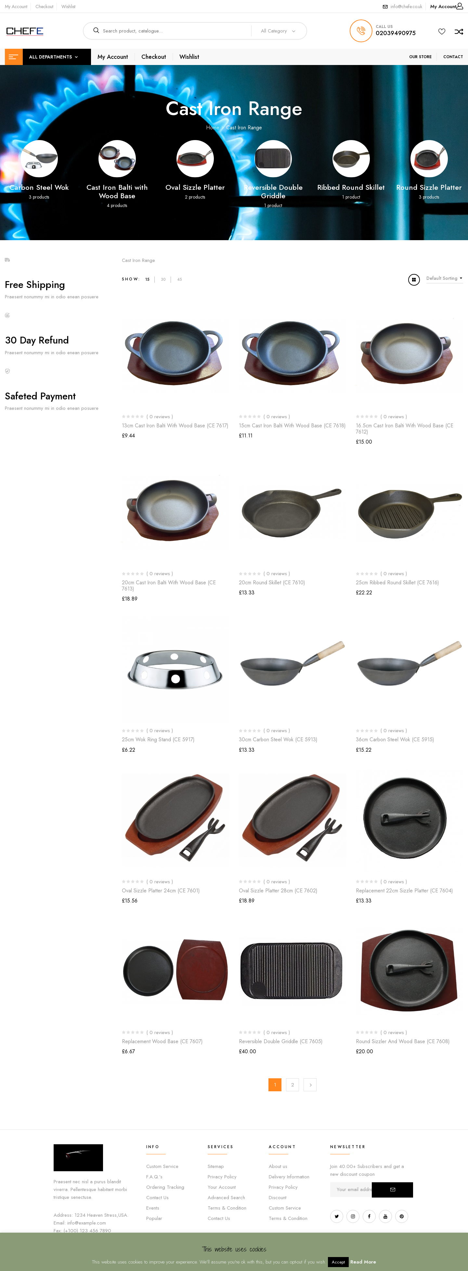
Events (152, 1208)
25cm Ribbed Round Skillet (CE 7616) (397, 582)
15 (147, 279)
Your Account (222, 1187)
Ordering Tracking (165, 1187)
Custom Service (162, 1166)
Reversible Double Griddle (273, 191)
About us (278, 1166)
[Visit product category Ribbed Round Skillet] (351, 158)
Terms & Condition (227, 1208)
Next (310, 1084)
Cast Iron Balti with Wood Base (117, 191)
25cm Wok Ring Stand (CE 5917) (158, 739)
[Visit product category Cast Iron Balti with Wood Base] (117, 158)
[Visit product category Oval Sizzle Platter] (195, 158)
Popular (154, 1218)
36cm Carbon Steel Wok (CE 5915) (395, 739)
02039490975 (396, 33)
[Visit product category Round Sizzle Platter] (429, 158)
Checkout (44, 6)
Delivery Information (289, 1176)
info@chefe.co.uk (406, 6)
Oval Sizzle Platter (195, 187)
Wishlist (68, 6)
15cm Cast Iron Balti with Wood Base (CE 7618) (292, 425)
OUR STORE (420, 57)
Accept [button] (338, 1262)
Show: (131, 279)
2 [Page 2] (292, 1084)
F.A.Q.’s (154, 1176)
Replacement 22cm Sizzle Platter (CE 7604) (404, 890)
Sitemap (216, 1166)
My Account (16, 6)
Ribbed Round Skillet (351, 187)
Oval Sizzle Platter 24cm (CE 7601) (161, 890)
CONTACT (453, 57)
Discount (277, 1197)
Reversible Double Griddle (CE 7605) (281, 1041)
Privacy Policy (222, 1176)
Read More (363, 1261)
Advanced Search (226, 1197)
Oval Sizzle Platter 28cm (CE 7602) (278, 890)
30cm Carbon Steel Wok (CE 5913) (278, 739)
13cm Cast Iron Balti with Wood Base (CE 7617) (175, 425)
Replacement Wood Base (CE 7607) (162, 1041)
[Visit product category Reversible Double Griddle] (273, 158)
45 (179, 279)
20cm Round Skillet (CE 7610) (272, 582)
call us (384, 27)
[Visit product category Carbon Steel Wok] (39, 158)
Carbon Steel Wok (39, 187)
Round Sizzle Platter (429, 187)
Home (212, 127)
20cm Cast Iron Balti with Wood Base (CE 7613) (169, 585)
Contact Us (157, 1197)
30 (163, 279)
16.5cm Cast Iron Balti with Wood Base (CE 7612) (404, 428)
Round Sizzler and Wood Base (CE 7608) (403, 1041)
